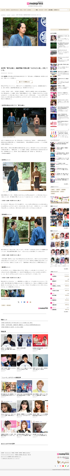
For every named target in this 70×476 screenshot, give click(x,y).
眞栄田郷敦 (63, 189)
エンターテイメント (15, 9)
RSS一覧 (29, 454)
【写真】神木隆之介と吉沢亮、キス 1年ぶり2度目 (12, 327)
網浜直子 (58, 189)
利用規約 (13, 452)
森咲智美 (54, 309)
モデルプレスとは (8, 452)
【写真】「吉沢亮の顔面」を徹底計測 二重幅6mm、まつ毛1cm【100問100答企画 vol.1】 (21, 324)
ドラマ (45, 9)
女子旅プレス (56, 9)
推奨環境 (16, 452)
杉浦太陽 (52, 193)
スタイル (8, 9)
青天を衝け (9, 305)
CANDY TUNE (55, 290)
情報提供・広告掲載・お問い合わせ (21, 454)
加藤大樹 (54, 304)
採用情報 (20, 452)
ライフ (25, 9)
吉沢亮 (5, 76)
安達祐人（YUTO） (56, 285)
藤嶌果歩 (54, 300)
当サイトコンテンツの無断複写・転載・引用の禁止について (11, 456)
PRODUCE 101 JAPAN (55, 191)
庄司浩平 (62, 191)
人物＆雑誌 (50, 9)
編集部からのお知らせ (26, 452)
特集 (37, 9)
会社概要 (2, 452)
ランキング (41, 9)
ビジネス (29, 9)
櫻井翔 (53, 189)
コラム (21, 9)
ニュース (3, 9)
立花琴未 (54, 276)
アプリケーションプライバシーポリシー (7, 454)
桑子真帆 (54, 295)
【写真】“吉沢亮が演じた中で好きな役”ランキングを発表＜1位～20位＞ (17, 322)
